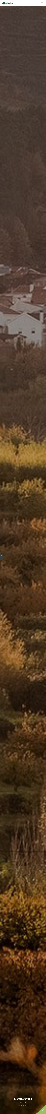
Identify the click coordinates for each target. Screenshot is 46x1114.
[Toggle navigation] (42, 3)
